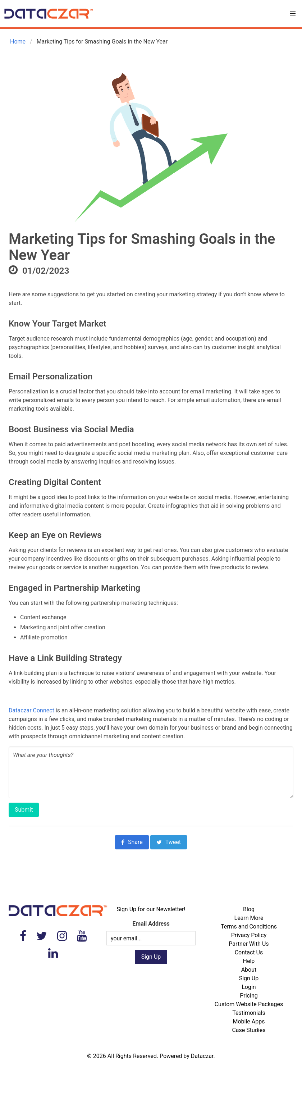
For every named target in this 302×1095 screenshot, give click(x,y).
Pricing (249, 995)
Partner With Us (249, 943)
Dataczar (202, 1056)
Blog (249, 909)
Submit (24, 809)
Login (249, 987)
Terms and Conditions (249, 926)
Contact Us (249, 952)
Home (17, 41)
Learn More (249, 917)
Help (249, 961)
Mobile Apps (249, 1021)
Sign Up (249, 978)
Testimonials (248, 1012)
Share (132, 842)
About (249, 969)
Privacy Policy (249, 935)
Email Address (150, 923)
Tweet (168, 842)
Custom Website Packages (249, 1004)
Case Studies (248, 1030)
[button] (292, 13)
